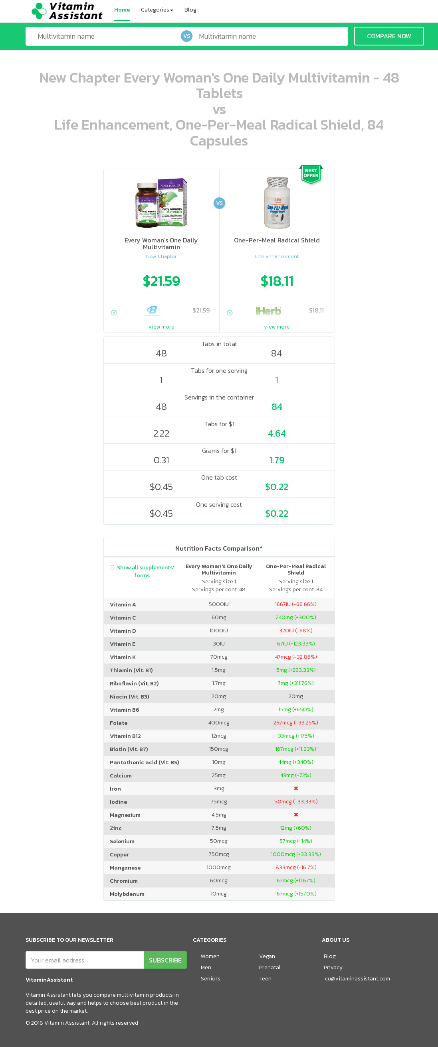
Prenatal (270, 967)
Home (122, 10)
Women (210, 956)
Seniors (210, 978)
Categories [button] (157, 10)
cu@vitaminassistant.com (357, 978)
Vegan (267, 956)
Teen (265, 978)
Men (206, 967)
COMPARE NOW (389, 36)
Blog (190, 10)
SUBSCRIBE (165, 960)
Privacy (333, 967)
